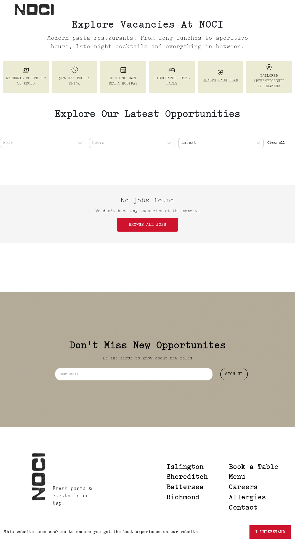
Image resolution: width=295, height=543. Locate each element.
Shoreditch (187, 477)
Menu (237, 477)
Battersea (185, 487)
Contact (243, 508)
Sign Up (234, 374)
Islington (185, 467)
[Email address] (133, 374)
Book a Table (253, 467)
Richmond (183, 498)
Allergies (247, 498)
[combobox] (4, 143)
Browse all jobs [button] (147, 225)
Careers (243, 487)
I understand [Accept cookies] (270, 532)
